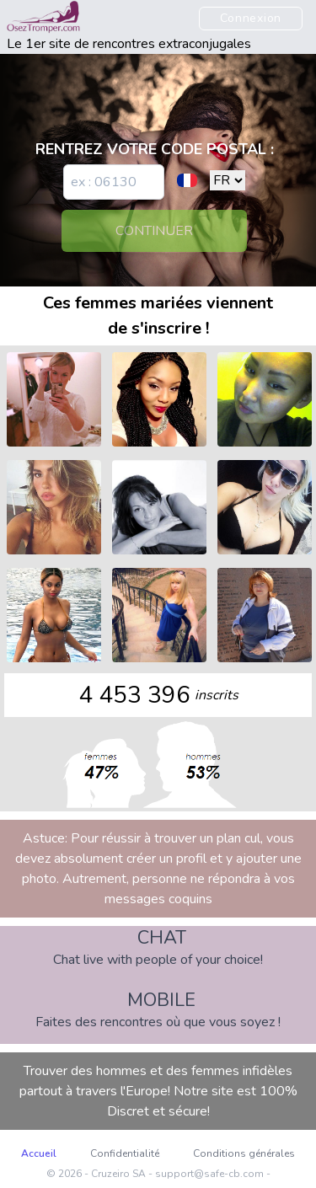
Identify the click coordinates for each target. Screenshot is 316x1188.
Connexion (250, 18)
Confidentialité (124, 1153)
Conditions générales (244, 1153)
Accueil (38, 1153)
